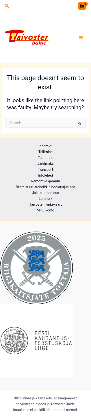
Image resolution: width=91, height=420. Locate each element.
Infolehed (45, 175)
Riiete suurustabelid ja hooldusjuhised (45, 187)
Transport (45, 169)
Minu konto (45, 210)
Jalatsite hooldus (45, 193)
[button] (7, 6)
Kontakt (45, 146)
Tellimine (45, 152)
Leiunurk (45, 198)
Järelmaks (45, 163)
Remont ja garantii (45, 181)
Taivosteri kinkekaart (45, 204)
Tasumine (45, 158)
